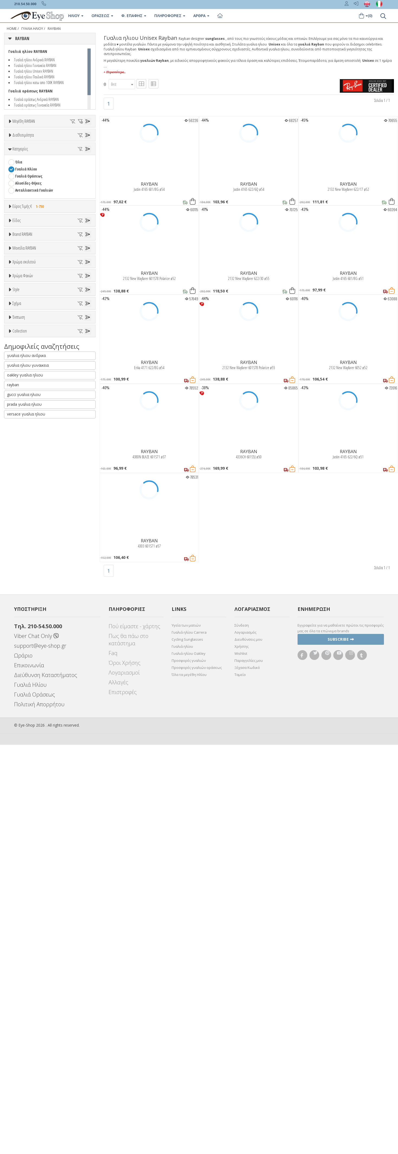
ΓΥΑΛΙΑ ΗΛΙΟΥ (32, 28)
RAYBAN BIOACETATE (31, 898)
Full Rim (21, 720)
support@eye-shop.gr (40, 1055)
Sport (19, 349)
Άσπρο (23, 583)
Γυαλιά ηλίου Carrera (189, 1041)
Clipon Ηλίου (27, 652)
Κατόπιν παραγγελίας (35, 205)
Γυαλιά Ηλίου (26, 249)
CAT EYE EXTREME (28, 775)
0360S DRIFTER (26, 530)
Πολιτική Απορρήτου (39, 1113)
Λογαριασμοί (124, 1081)
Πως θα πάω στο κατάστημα (128, 1049)
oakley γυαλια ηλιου (25, 947)
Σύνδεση (241, 1034)
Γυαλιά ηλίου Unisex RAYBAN (33, 71)
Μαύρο (23, 612)
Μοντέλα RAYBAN (24, 496)
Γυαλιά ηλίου (182, 1055)
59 (10, 162)
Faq (113, 1062)
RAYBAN (54, 28)
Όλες (21, 821)
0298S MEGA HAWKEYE (31, 515)
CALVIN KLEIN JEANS (30, 470)
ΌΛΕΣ (19, 862)
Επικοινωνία (29, 1074)
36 (29, 141)
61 (34, 162)
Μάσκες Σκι (24, 377)
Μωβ (21, 598)
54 (29, 155)
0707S (19, 537)
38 (53, 141)
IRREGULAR (23, 789)
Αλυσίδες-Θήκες (28, 263)
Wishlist (240, 1062)
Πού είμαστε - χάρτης (134, 1035)
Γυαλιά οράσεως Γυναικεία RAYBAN (37, 105)
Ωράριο (23, 1064)
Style (15, 700)
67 (29, 169)
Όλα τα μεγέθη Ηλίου (189, 1083)
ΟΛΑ (18, 134)
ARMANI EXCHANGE (29, 427)
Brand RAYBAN (22, 401)
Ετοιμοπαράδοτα (31, 198)
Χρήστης (241, 1055)
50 (58, 148)
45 (10, 148)
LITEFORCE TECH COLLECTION (37, 884)
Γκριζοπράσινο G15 (32, 687)
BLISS (19, 441)
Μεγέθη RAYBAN (23, 121)
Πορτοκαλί (26, 605)
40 (65, 141)
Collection (19, 850)
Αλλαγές (118, 1091)
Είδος (16, 322)
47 (22, 148)
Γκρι (21, 659)
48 (34, 148)
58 (77, 155)
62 (46, 162)
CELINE (20, 484)
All (17, 712)
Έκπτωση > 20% (28, 836)
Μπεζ (22, 591)
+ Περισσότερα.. (115, 72)
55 (41, 155)
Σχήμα (16, 741)
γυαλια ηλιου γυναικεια (28, 938)
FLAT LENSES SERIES (30, 869)
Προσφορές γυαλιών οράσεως (197, 1076)
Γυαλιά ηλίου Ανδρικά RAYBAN (34, 59)
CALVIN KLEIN (25, 463)
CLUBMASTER (25, 782)
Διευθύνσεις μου (248, 1048)
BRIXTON (22, 456)
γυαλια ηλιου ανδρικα (26, 928)
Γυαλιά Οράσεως (28, 256)
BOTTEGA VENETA (28, 449)
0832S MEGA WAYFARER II (34, 551)
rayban (13, 957)
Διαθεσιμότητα (23, 186)
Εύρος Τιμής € (29, 286)
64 (71, 162)
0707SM (21, 544)
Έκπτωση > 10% (28, 828)
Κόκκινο (23, 619)
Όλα (20, 212)
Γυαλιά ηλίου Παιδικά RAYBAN (34, 76)
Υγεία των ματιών (186, 1034)
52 (83, 148)
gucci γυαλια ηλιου (24, 967)
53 (16, 155)
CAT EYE (21, 768)
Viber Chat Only (36, 1045)
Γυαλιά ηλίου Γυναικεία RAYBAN (35, 65)
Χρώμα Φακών (22, 632)
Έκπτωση (18, 809)
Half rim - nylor (27, 727)
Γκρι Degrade (28, 666)
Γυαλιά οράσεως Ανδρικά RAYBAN (36, 99)
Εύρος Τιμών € (23, 299)
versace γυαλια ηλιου (26, 986)
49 (46, 148)
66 (16, 169)
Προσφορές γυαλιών (189, 1069)
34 (16, 141)
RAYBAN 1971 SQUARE (31, 891)
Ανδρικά (21, 356)
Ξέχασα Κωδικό (247, 1076)
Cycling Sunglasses (187, 1048)
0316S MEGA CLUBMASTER (34, 523)
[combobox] (122, 84)
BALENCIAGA (24, 434)
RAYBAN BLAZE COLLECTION (36, 905)
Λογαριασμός (245, 1041)
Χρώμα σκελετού (24, 564)
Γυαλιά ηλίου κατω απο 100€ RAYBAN (39, 82)
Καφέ (22, 673)
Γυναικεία (23, 363)
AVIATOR (22, 760)
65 (83, 162)
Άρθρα (201, 15)
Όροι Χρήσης (125, 1072)
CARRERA (22, 477)
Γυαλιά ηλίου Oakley (188, 1062)
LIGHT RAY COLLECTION (33, 876)
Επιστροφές (123, 1101)
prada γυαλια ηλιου (24, 977)
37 (41, 141)
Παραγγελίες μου (248, 1069)
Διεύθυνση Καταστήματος (45, 1084)
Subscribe (341, 1048)
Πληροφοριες (169, 15)
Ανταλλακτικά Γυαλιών (34, 270)
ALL (20, 576)
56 (53, 155)
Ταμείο (240, 1083)
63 (58, 162)
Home (12, 28)
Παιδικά (21, 370)
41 (77, 141)
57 (65, 155)
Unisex (20, 341)
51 (71, 148)
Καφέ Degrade (29, 680)
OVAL (19, 796)
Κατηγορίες (20, 229)
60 (22, 162)
